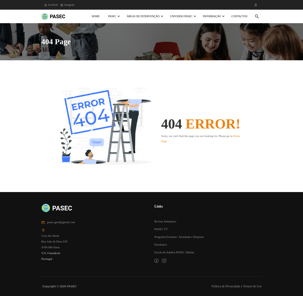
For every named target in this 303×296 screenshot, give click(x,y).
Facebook (51, 4)
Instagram (67, 4)
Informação (212, 16)
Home (96, 16)
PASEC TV (161, 229)
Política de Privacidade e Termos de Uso (237, 286)
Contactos (240, 16)
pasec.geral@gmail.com (58, 222)
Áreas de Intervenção (143, 16)
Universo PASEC (181, 16)
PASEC (112, 16)
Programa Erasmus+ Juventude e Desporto (179, 236)
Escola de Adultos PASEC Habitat (174, 252)
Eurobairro (160, 244)
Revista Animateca (165, 221)
